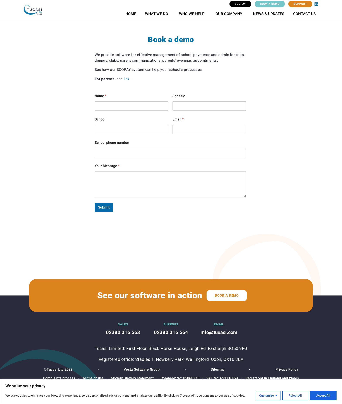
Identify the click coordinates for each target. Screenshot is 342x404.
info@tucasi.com (219, 332)
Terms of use (93, 378)
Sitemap (217, 369)
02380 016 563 (123, 332)
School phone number (112, 143)
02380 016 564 (171, 332)
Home (130, 14)
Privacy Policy (286, 369)
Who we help (193, 14)
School (100, 119)
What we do (157, 14)
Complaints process (59, 378)
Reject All (295, 395)
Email (178, 119)
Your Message (107, 166)
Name (100, 96)
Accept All (323, 395)
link (126, 79)
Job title (179, 96)
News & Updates (268, 14)
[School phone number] (170, 152)
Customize (266, 395)
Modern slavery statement (132, 378)
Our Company (229, 14)
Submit (104, 207)
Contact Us (304, 14)
